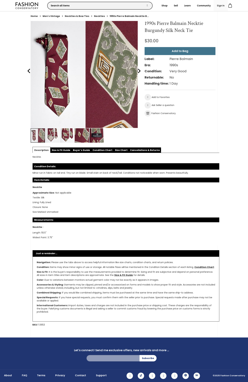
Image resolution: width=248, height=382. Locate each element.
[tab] (41, 150)
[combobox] (100, 5)
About (8, 375)
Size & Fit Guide (123, 275)
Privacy (60, 375)
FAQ (24, 375)
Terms (41, 375)
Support (101, 375)
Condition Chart (204, 267)
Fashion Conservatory (160, 113)
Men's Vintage (51, 16)
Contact (80, 375)
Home (34, 16)
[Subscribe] (148, 358)
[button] (52, 135)
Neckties (99, 16)
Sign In (221, 5)
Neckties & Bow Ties (77, 16)
